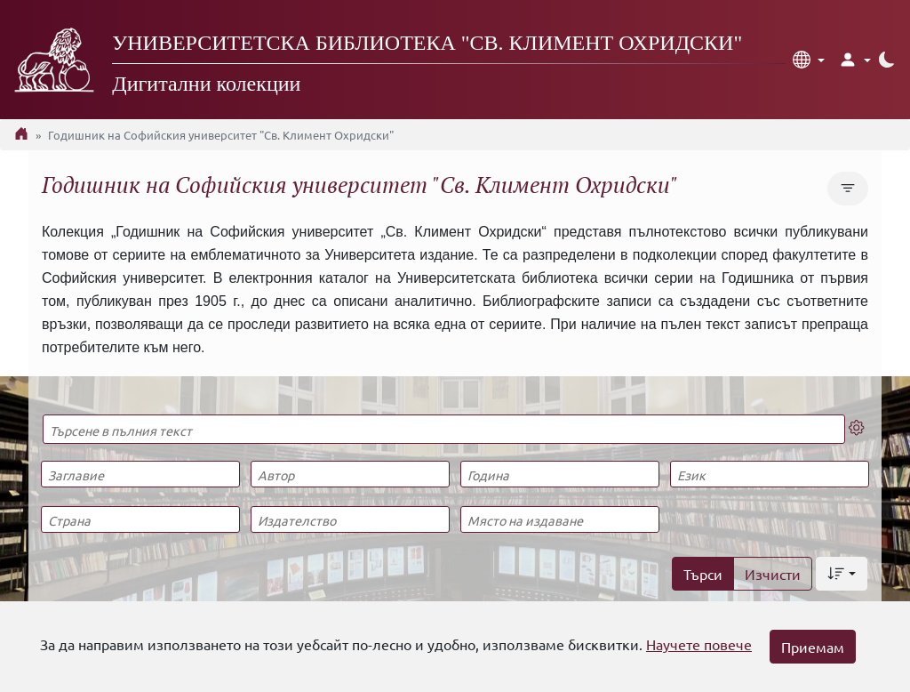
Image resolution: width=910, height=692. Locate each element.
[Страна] (140, 519)
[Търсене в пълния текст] (444, 429)
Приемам (812, 647)
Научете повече (699, 644)
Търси (702, 574)
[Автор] (350, 474)
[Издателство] (350, 519)
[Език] (769, 474)
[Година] (559, 474)
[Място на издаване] (559, 519)
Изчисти (773, 574)
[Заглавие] (140, 474)
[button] (809, 59)
